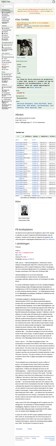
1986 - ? (25, 257)
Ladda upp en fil (7, 45)
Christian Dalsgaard (24, 103)
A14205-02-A (35, 154)
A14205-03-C (35, 169)
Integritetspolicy (18, 438)
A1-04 (33, 140)
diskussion (20, 24)
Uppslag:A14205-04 (28, 259)
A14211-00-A (35, 192)
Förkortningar (5, 20)
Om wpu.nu (27, 438)
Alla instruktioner (7, 76)
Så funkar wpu (7, 74)
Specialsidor (6, 92)
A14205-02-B (35, 156)
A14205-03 (35, 163)
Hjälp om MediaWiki (5, 81)
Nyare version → (22, 27)
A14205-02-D (35, 159)
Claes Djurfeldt (40, 103)
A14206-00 (35, 190)
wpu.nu (5, 1)
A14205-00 (35, 144)
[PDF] (17, 140)
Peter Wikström (35, 87)
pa (19, 250)
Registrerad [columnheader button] (44, 136)
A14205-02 (35, 152)
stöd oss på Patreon (33, 11)
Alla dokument (5, 15)
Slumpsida (6, 37)
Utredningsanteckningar (7, 57)
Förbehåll (34, 438)
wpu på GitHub (7, 62)
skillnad (19, 26)
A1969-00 (34, 142)
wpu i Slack (6, 60)
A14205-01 (35, 146)
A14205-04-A (35, 173)
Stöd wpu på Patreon (5, 64)
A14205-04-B (35, 174)
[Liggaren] (21, 142)
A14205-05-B (35, 186)
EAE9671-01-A (36, 195)
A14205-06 (35, 188)
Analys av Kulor (6, 18)
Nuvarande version (38, 26)
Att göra (5, 35)
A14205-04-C (35, 176)
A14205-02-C (35, 158)
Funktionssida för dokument (7, 50)
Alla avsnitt (5, 14)
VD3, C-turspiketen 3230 (25, 252)
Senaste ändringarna (5, 39)
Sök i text (5, 69)
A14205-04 (20, 93)
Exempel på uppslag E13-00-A (7, 79)
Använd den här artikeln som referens (7, 102)
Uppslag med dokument (5, 23)
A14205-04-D (35, 178)
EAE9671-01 (35, 193)
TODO (5, 58)
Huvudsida (6, 28)
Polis (24, 429)
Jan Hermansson (43, 105)
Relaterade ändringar (5, 91)
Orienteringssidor (6, 30)
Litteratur (5, 33)
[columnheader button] (17, 136)
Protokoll (4, 17)
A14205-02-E (35, 161)
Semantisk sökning (5, 67)
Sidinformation (7, 99)
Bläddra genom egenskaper (7, 105)
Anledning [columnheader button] (27, 136)
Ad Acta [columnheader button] (52, 136)
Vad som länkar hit (7, 88)
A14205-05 (35, 182)
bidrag (26, 24)
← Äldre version (27, 26)
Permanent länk (7, 97)
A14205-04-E (35, 180)
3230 (39, 108)
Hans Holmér (31, 105)
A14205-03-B (35, 167)
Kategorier (19, 429)
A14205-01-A (35, 148)
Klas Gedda (21, 57)
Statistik (5, 31)
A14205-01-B (35, 150)
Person (30, 429)
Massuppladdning (6, 47)
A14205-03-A (35, 165)
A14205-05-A (35, 184)
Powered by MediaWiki (49, 436)
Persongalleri (7, 12)
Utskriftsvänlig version (6, 95)
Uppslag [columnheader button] (35, 136)
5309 (19, 255)
